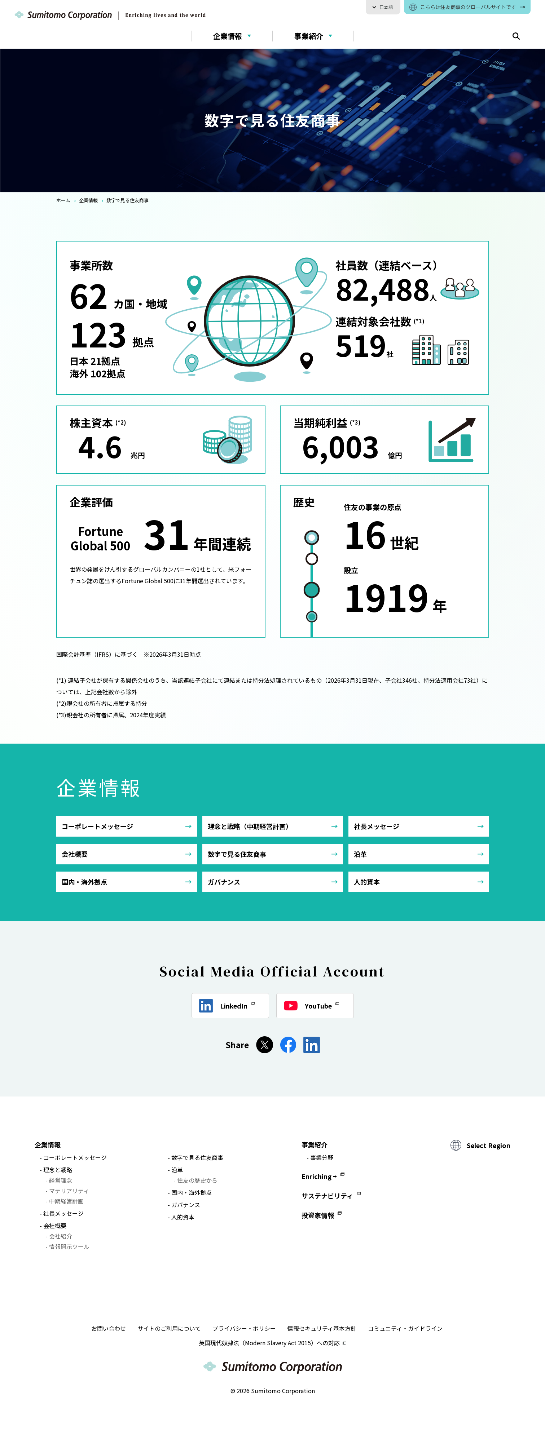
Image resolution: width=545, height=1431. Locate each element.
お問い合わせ (108, 1328)
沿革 (360, 854)
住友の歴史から (197, 1180)
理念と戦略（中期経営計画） (250, 826)
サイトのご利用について (169, 1328)
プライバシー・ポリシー (244, 1328)
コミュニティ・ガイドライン (405, 1328)
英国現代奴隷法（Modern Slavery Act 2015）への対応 (272, 1342)
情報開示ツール (69, 1246)
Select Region (488, 1145)
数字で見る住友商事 (237, 854)
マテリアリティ (69, 1190)
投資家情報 (318, 1215)
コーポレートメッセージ (97, 826)
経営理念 (60, 1180)
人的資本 (367, 881)
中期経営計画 (66, 1201)
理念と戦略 (57, 1169)
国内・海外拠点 (84, 881)
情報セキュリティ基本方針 (321, 1328)
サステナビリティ (327, 1195)
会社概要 (75, 854)
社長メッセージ (376, 826)
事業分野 (321, 1157)
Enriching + (319, 1176)
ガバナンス (224, 881)
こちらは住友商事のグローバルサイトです (468, 6)
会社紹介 (60, 1236)
